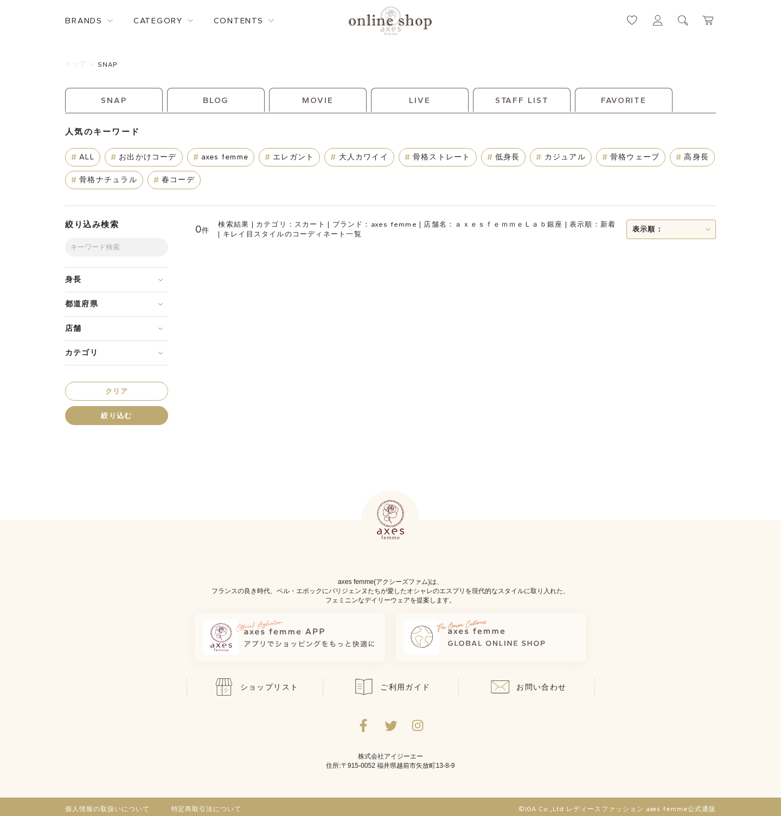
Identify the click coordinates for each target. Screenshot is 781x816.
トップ (76, 64)
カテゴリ (81, 352)
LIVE (420, 100)
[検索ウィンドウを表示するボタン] (683, 20)
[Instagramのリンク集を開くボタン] (417, 725)
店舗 (73, 328)
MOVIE (317, 100)
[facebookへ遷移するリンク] (363, 725)
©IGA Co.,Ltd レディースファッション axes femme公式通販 (617, 809)
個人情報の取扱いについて (107, 809)
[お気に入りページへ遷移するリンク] (632, 20)
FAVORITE (623, 100)
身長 (73, 279)
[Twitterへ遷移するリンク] (390, 725)
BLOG (216, 100)
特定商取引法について (206, 809)
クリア (117, 391)
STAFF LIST (522, 100)
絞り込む (116, 416)
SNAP (108, 64)
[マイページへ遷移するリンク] (657, 20)
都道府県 (81, 304)
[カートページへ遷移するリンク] (708, 20)
